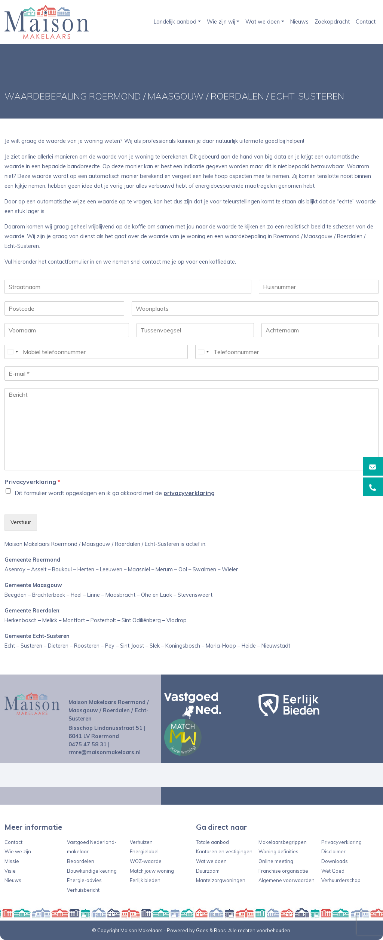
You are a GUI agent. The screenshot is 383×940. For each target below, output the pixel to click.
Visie (10, 871)
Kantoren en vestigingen (224, 851)
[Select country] (12, 352)
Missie (11, 861)
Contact (366, 21)
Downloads (334, 861)
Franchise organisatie (283, 871)
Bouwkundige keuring (92, 871)
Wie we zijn (17, 851)
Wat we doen (262, 21)
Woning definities (278, 851)
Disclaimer (333, 851)
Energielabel (144, 851)
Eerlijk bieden (145, 880)
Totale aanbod (212, 842)
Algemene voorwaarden (286, 880)
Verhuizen (141, 842)
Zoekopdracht (332, 21)
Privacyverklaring (32, 481)
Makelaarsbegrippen (282, 842)
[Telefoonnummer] (287, 352)
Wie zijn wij (221, 21)
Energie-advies (84, 880)
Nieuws (299, 21)
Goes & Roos (211, 930)
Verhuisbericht (83, 890)
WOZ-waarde (146, 861)
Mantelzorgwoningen (220, 880)
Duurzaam (208, 871)
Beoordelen (80, 861)
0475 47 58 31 (87, 744)
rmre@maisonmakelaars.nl (104, 752)
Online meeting (275, 861)
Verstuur (20, 522)
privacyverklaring (189, 493)
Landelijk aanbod (175, 21)
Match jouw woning (152, 871)
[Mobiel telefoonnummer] (96, 352)
